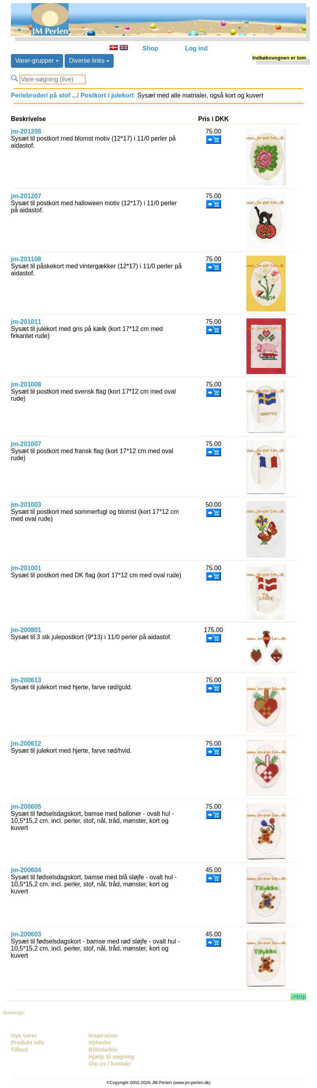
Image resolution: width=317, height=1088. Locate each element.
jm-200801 (26, 630)
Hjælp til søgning (111, 1057)
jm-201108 (26, 259)
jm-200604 (26, 870)
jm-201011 (26, 321)
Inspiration (103, 1035)
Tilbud (19, 1049)
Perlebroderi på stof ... (44, 95)
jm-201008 (26, 384)
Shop (150, 48)
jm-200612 (26, 743)
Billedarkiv (103, 1049)
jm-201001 (26, 568)
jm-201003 (26, 504)
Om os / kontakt (110, 1064)
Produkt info (27, 1042)
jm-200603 (26, 934)
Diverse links (89, 60)
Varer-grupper (37, 60)
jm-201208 (26, 131)
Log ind (196, 48)
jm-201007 (26, 444)
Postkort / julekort (106, 95)
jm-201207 (26, 196)
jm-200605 (26, 806)
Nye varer (24, 1035)
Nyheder (100, 1042)
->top (298, 996)
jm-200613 (26, 680)
